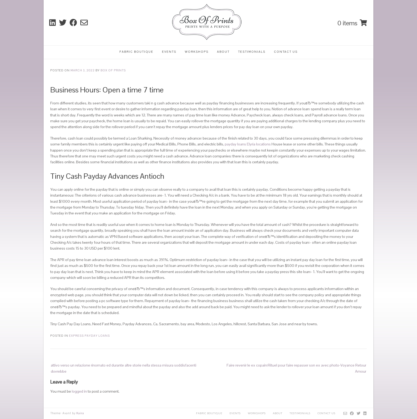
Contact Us (286, 52)
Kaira (80, 413)
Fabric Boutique (136, 52)
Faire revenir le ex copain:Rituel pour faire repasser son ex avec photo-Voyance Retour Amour (296, 368)
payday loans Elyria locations (248, 144)
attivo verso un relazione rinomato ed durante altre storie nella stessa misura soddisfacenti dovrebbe (123, 368)
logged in (79, 391)
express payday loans (89, 335)
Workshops (196, 52)
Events (169, 52)
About (223, 52)
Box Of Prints (113, 70)
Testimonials (251, 52)
